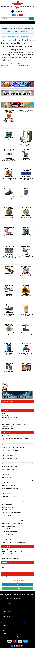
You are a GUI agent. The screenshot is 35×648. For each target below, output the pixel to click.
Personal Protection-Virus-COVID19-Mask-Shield (14, 442)
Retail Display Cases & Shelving (10, 518)
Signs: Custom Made (7, 463)
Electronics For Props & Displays (10, 466)
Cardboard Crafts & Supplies (9, 482)
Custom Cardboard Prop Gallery (8, 419)
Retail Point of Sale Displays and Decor (12, 512)
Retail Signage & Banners (9, 515)
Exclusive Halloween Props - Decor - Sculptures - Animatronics (14, 424)
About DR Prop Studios (8, 603)
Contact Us (4, 413)
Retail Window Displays (8, 510)
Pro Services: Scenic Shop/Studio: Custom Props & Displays (15, 439)
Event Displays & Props (8, 534)
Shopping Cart (6, 630)
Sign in (3, 565)
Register (3, 567)
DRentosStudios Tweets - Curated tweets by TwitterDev (13, 622)
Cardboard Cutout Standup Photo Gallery (12, 600)
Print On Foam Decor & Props (10, 450)
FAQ (4, 606)
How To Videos (6, 616)
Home (3, 36)
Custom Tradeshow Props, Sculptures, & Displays (15, 501)
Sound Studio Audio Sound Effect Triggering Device (12, 551)
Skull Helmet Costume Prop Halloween (9, 555)
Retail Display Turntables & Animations (12, 523)
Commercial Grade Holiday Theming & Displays (14, 520)
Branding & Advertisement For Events (12, 537)
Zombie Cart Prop (5, 549)
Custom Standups (6, 493)
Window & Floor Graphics (8, 461)
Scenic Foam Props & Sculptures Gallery (12, 598)
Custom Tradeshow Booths (9, 499)
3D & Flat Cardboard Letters (9, 496)
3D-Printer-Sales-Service (8, 485)
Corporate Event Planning (9, 539)
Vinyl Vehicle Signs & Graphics (10, 531)
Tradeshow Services (7, 504)
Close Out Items (5, 415)
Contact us (5, 595)
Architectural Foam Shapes (9, 472)
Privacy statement (7, 611)
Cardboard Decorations (8, 491)
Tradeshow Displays (7, 507)
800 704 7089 (17, 11)
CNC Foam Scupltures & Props (10, 488)
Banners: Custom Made (8, 469)
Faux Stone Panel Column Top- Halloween (10, 558)
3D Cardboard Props (7, 455)
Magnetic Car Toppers (8, 529)
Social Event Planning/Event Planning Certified (14, 542)
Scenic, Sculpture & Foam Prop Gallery (9, 417)
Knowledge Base (7, 613)
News (4, 625)
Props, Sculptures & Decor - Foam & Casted (13, 447)
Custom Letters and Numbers (9, 458)
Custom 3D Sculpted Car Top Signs (11, 526)
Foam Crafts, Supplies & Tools (10, 480)
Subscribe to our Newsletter (7, 428)
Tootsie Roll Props (7, 477)
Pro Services (4, 421)
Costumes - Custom (7, 474)
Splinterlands (5, 444)
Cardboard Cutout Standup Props (10, 453)
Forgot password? (5, 569)
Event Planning (6, 435)
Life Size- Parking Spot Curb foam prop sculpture (11, 553)
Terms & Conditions (7, 608)
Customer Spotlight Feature (7, 426)
